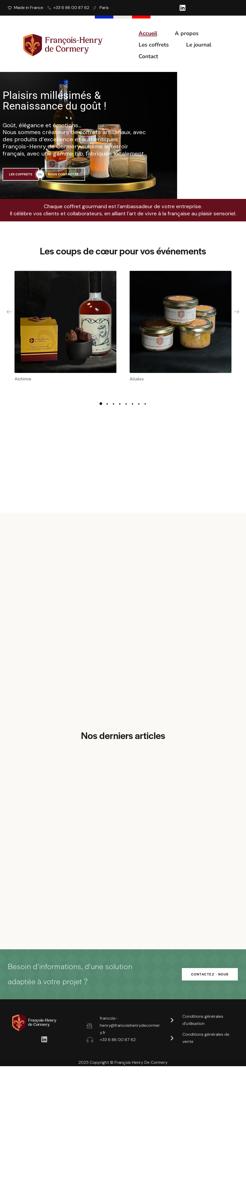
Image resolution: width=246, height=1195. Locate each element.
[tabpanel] (65, 327)
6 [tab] (132, 402)
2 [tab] (107, 402)
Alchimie (23, 376)
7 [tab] (138, 402)
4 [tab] (119, 402)
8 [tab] (145, 402)
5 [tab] (126, 402)
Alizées (137, 376)
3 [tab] (113, 402)
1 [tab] (100, 402)
